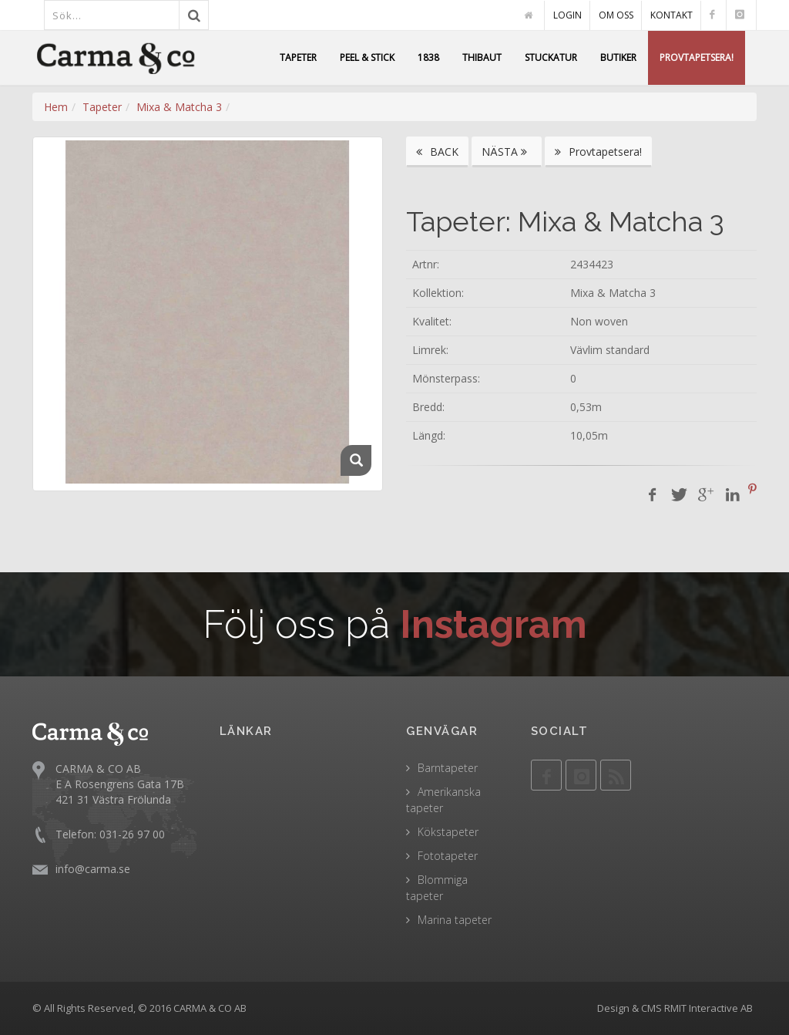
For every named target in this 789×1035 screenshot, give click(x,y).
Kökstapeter (448, 831)
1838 (428, 57)
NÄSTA (507, 151)
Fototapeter (448, 855)
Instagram (493, 624)
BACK (437, 151)
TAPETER (298, 57)
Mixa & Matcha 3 (179, 106)
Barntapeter (448, 767)
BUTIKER (618, 57)
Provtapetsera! (598, 151)
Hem (56, 106)
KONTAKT (671, 15)
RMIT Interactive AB (708, 1008)
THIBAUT (482, 57)
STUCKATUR (551, 57)
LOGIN (567, 15)
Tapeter (102, 106)
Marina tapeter (455, 919)
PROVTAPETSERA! (697, 57)
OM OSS (616, 15)
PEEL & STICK (367, 57)
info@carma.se (92, 868)
